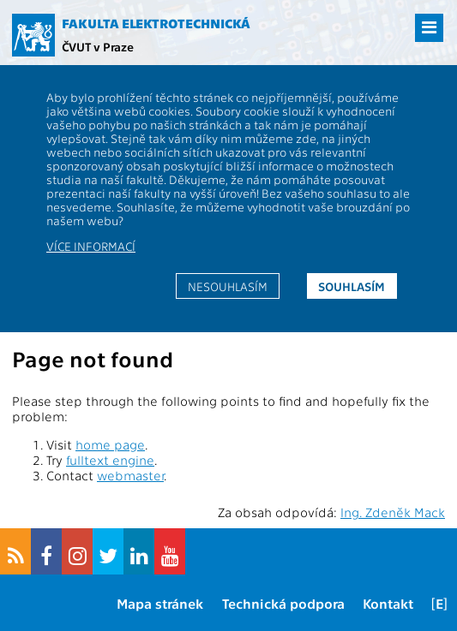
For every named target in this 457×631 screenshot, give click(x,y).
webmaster (130, 475)
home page (110, 444)
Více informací (90, 246)
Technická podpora (283, 603)
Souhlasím (351, 286)
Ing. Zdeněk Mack (392, 512)
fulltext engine (110, 459)
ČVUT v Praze (98, 46)
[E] (439, 603)
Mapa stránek (160, 603)
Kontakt (388, 603)
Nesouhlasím (228, 286)
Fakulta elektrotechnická (156, 23)
